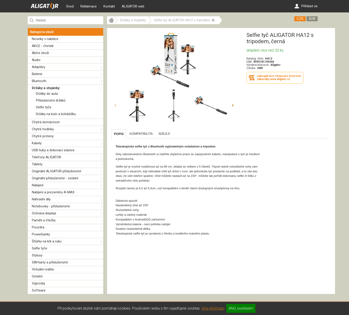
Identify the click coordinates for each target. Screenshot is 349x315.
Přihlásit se (306, 6)
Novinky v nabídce (45, 39)
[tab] (119, 133)
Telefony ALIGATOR (46, 157)
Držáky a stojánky (46, 88)
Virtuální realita (43, 269)
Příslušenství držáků (50, 100)
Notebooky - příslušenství (51, 206)
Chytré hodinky (43, 129)
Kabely (37, 143)
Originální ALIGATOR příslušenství (56, 171)
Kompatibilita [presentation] (141, 133)
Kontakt (109, 6)
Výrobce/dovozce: (257, 64)
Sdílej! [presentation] (164, 133)
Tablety (37, 164)
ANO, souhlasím (241, 308)
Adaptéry (38, 67)
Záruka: (251, 68)
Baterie (37, 74)
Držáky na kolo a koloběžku (56, 114)
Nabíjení (37, 185)
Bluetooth (39, 81)
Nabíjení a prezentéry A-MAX (53, 192)
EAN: (249, 61)
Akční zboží (40, 53)
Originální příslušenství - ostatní (55, 178)
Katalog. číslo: (255, 58)
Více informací (212, 308)
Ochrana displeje (44, 213)
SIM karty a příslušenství (50, 262)
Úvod (70, 6)
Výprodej (38, 283)
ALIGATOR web (133, 6)
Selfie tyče (43, 107)
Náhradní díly (41, 199)
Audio (36, 60)
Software (39, 290)
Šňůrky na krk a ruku (46, 241)
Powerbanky (41, 234)
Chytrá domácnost (46, 122)
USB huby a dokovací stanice (53, 150)
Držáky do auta (47, 94)
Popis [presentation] (119, 134)
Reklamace (88, 6)
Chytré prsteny (43, 136)
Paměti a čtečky (44, 220)
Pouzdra (38, 227)
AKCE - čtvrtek (43, 46)
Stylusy (37, 255)
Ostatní (37, 276)
